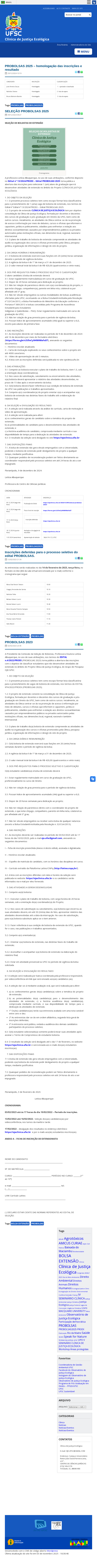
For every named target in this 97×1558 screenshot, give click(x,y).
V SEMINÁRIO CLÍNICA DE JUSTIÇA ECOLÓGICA (72, 1344)
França (75, 1297)
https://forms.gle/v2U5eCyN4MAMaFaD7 (27, 341)
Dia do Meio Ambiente (71, 1279)
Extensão (68, 1297)
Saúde (86, 1334)
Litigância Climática (74, 1310)
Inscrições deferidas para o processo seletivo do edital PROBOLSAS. (43, 555)
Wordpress (52, 1552)
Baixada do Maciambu (69, 1251)
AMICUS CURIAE (70, 1245)
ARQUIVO (63, 1408)
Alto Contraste (63, 8)
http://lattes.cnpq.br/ (66, 870)
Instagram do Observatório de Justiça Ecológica (72, 1378)
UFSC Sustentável (67, 1393)
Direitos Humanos (68, 1288)
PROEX (80, 1331)
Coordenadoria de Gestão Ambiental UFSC (70, 1368)
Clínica (81, 1264)
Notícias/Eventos (66, 1429)
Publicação (63, 1335)
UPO (80, 1341)
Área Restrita (62, 45)
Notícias (62, 1426)
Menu (83, 51)
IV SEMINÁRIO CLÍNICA (72, 1298)
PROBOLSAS (17, 106)
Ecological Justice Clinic (80, 1290)
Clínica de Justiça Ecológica (74, 1271)
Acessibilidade (49, 8)
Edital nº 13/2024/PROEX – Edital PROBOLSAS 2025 (34, 182)
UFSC (75, 1342)
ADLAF (61, 1241)
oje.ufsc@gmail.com (51, 839)
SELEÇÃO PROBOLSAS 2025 (29, 112)
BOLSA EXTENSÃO (20, 637)
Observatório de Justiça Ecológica (73, 1318)
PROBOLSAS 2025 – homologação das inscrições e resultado (37, 68)
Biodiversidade (78, 1253)
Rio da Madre (74, 1334)
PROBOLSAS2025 (34, 106)
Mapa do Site (77, 8)
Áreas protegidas (79, 1351)
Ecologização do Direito (67, 1293)
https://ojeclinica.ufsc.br (67, 438)
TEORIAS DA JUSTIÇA (66, 1342)
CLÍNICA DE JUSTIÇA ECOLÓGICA (48, 211)
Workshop (64, 1351)
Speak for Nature (75, 1338)
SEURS (61, 1339)
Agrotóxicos (73, 1240)
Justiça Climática (73, 1304)
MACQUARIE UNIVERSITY (72, 1312)
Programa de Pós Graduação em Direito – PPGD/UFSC (74, 1386)
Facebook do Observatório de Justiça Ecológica (72, 1373)
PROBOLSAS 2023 (20, 644)
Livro (84, 1309)
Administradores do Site (81, 45)
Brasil (9, 2)
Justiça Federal (74, 1307)
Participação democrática (72, 1323)
